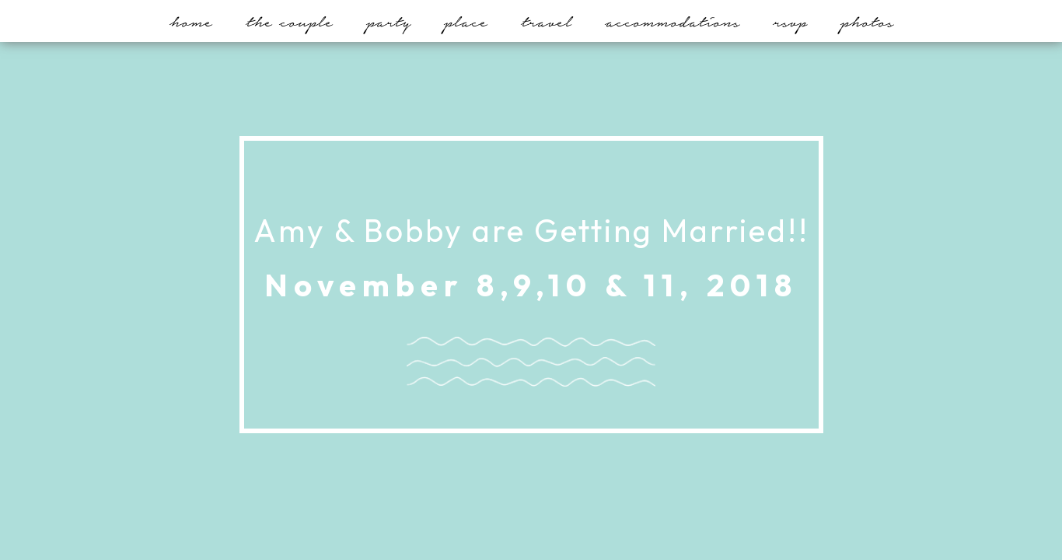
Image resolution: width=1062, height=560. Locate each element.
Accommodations (672, 22)
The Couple (289, 22)
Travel (546, 22)
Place (465, 22)
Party (388, 22)
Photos (866, 22)
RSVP (790, 22)
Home (190, 22)
